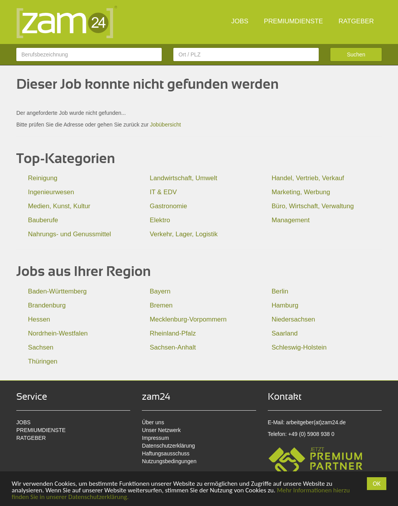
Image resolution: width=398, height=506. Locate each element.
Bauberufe (43, 220)
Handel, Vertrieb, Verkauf (308, 178)
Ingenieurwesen (51, 192)
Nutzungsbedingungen (169, 461)
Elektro (160, 220)
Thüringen (43, 361)
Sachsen (40, 347)
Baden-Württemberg (57, 291)
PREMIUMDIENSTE (293, 21)
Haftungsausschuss (165, 453)
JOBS (239, 21)
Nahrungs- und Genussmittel (69, 234)
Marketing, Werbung (301, 192)
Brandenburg (47, 305)
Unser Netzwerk (161, 430)
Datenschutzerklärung (168, 446)
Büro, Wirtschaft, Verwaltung (313, 206)
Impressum (155, 438)
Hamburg (285, 305)
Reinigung (43, 178)
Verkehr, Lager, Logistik (183, 234)
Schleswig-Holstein (299, 347)
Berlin (280, 291)
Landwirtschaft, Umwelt (183, 178)
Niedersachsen (293, 319)
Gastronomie (168, 206)
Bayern (160, 291)
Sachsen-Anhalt (173, 347)
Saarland (285, 333)
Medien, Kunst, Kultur (59, 206)
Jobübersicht (165, 124)
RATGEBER (356, 21)
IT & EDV (163, 192)
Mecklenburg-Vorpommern (188, 319)
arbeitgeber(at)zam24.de (316, 422)
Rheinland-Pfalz (173, 333)
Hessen (39, 319)
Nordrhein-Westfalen (58, 333)
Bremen (161, 305)
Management (291, 220)
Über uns (153, 422)
